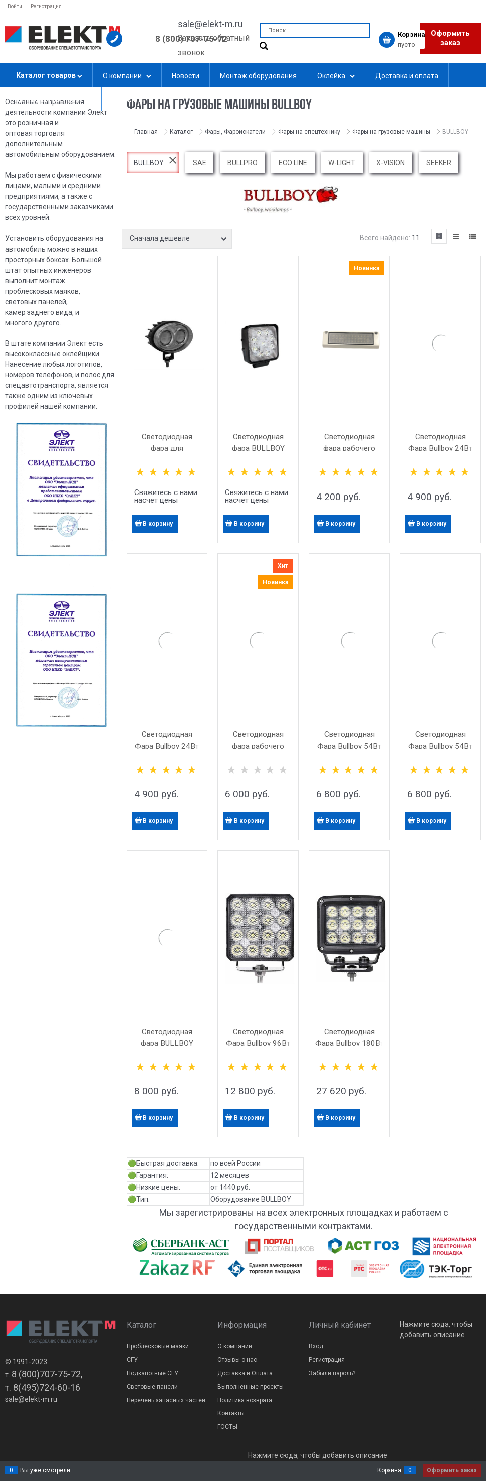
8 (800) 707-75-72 (191, 39)
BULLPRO (242, 163)
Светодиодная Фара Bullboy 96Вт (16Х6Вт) (258, 1043)
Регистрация (46, 6)
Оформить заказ (450, 38)
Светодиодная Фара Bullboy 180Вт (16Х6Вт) (349, 1043)
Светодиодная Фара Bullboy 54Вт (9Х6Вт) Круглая (349, 746)
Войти (15, 6)
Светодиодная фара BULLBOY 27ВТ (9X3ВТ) (258, 448)
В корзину (158, 523)
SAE (199, 163)
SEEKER (438, 163)
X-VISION (390, 163)
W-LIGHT (341, 163)
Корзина (389, 1470)
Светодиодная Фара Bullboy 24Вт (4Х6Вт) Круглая (167, 746)
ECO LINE (293, 163)
